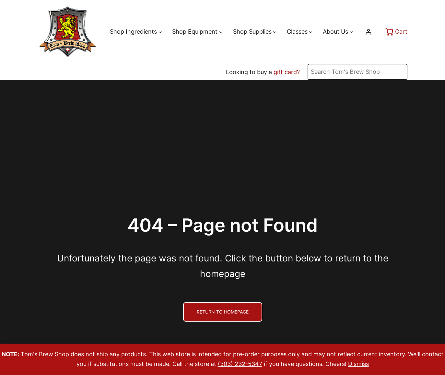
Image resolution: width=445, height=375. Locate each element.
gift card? (287, 72)
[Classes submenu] (310, 32)
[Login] (368, 32)
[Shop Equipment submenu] (221, 32)
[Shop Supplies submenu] (274, 32)
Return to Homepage (223, 311)
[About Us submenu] (351, 32)
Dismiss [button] (358, 363)
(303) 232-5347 (240, 363)
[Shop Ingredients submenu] (160, 32)
